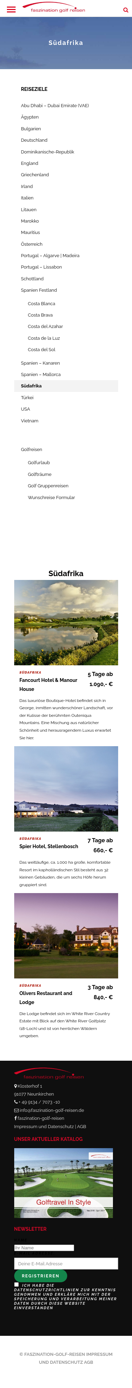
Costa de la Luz (44, 338)
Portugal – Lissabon (41, 267)
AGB (81, 1126)
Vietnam (29, 420)
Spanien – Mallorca (41, 374)
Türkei (27, 397)
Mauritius (30, 232)
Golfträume (40, 474)
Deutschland (34, 140)
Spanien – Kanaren (40, 363)
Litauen (29, 209)
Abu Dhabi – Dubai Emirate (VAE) (55, 105)
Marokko (30, 221)
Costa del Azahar (45, 326)
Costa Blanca (41, 303)
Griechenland (35, 174)
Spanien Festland (39, 290)
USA (25, 409)
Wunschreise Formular (51, 497)
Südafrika (31, 385)
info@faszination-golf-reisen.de (52, 1110)
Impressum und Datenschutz (44, 1126)
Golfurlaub (39, 462)
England (29, 163)
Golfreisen (31, 449)
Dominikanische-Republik (47, 151)
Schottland (32, 278)
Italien (27, 197)
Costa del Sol (41, 349)
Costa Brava (40, 315)
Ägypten (30, 117)
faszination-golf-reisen (41, 1118)
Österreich (32, 244)
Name (21, 1240)
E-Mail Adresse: (34, 1253)
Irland (27, 186)
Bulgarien (31, 128)
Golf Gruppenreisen (48, 485)
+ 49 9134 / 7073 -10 (39, 1102)
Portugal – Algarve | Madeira (50, 255)
